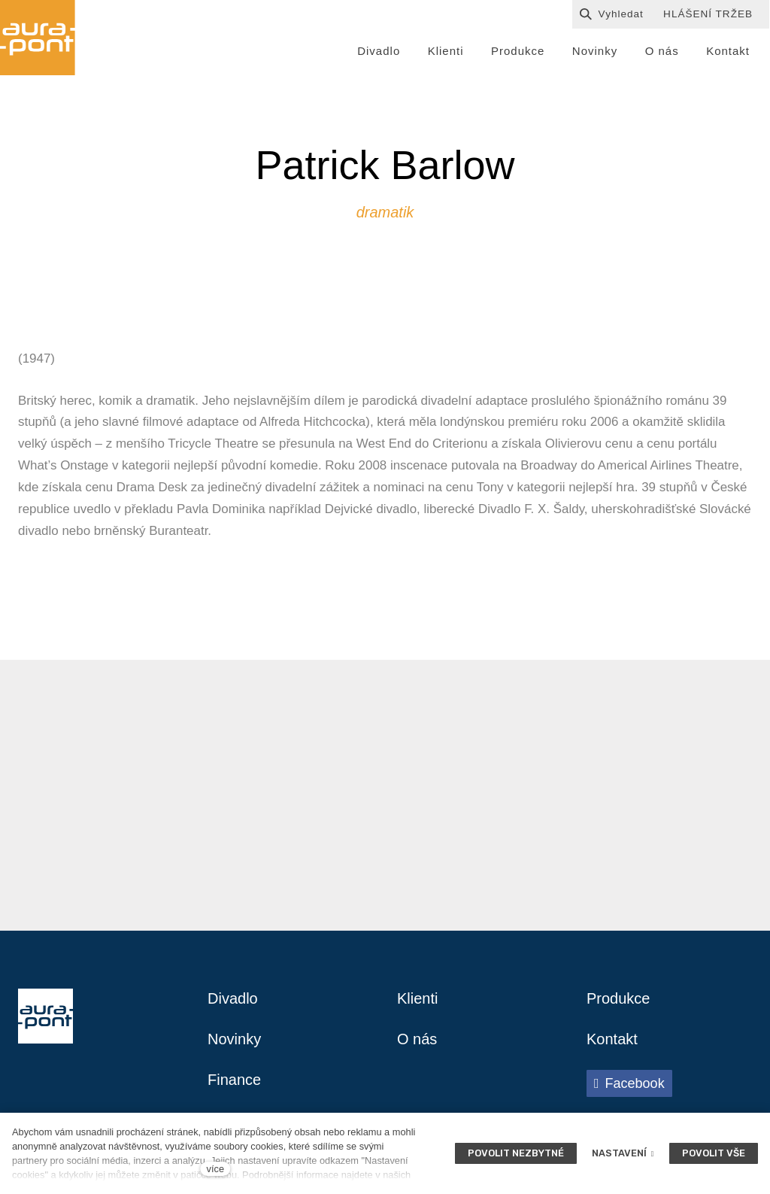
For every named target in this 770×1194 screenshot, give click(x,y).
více (215, 1168)
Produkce (618, 998)
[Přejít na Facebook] (629, 1083)
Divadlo (233, 998)
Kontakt (612, 1039)
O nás (417, 1039)
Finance (234, 1079)
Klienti (417, 998)
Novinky (234, 1039)
